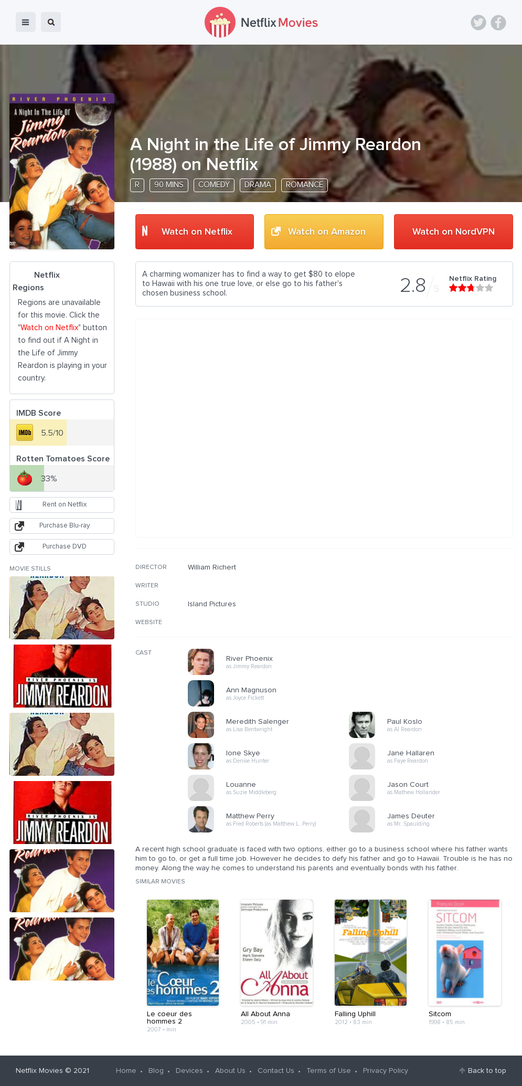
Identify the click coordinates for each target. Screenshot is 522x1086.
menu (26, 22)
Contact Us (276, 1070)
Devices (189, 1070)
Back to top (487, 1070)
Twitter (478, 22)
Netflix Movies (39, 1070)
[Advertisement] (434, 630)
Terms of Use (328, 1070)
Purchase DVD (64, 546)
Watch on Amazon (327, 232)
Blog (156, 1070)
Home (126, 1070)
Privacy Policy (385, 1070)
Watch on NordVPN (453, 232)
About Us (230, 1070)
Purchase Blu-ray (64, 525)
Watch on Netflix (197, 232)
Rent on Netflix (64, 504)
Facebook (498, 22)
